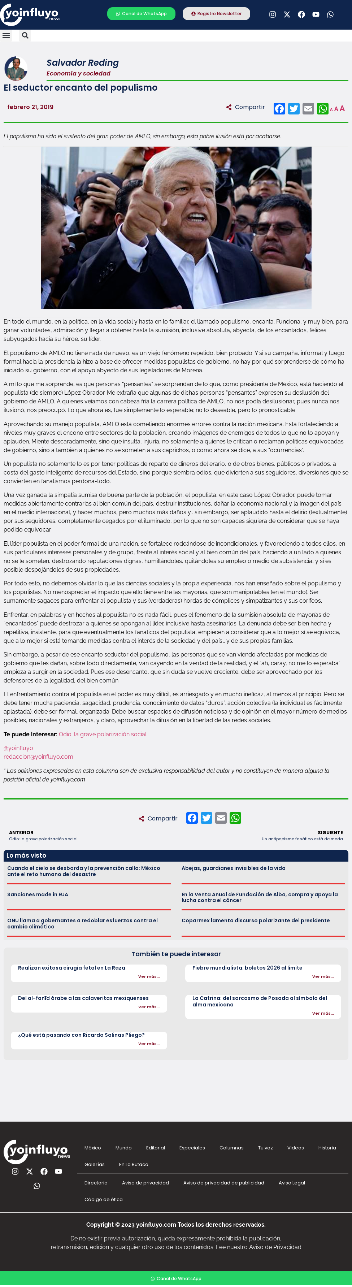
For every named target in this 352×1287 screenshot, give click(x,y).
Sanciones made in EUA (37, 894)
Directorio (96, 1182)
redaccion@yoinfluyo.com (38, 756)
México (92, 1147)
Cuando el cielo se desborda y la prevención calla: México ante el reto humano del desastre (83, 871)
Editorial (155, 1147)
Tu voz (265, 1147)
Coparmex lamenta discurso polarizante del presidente (256, 920)
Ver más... (149, 976)
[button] (6, 36)
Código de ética (103, 1199)
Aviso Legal (292, 1182)
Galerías (94, 1164)
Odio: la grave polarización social (103, 734)
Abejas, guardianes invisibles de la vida (234, 868)
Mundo (124, 1147)
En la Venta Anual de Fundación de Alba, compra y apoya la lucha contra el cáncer (260, 897)
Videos (295, 1147)
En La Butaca (133, 1164)
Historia (327, 1147)
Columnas (232, 1147)
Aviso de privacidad (145, 1182)
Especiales (192, 1147)
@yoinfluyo (18, 748)
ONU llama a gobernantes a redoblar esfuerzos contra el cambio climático (82, 923)
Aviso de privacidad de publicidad (223, 1182)
